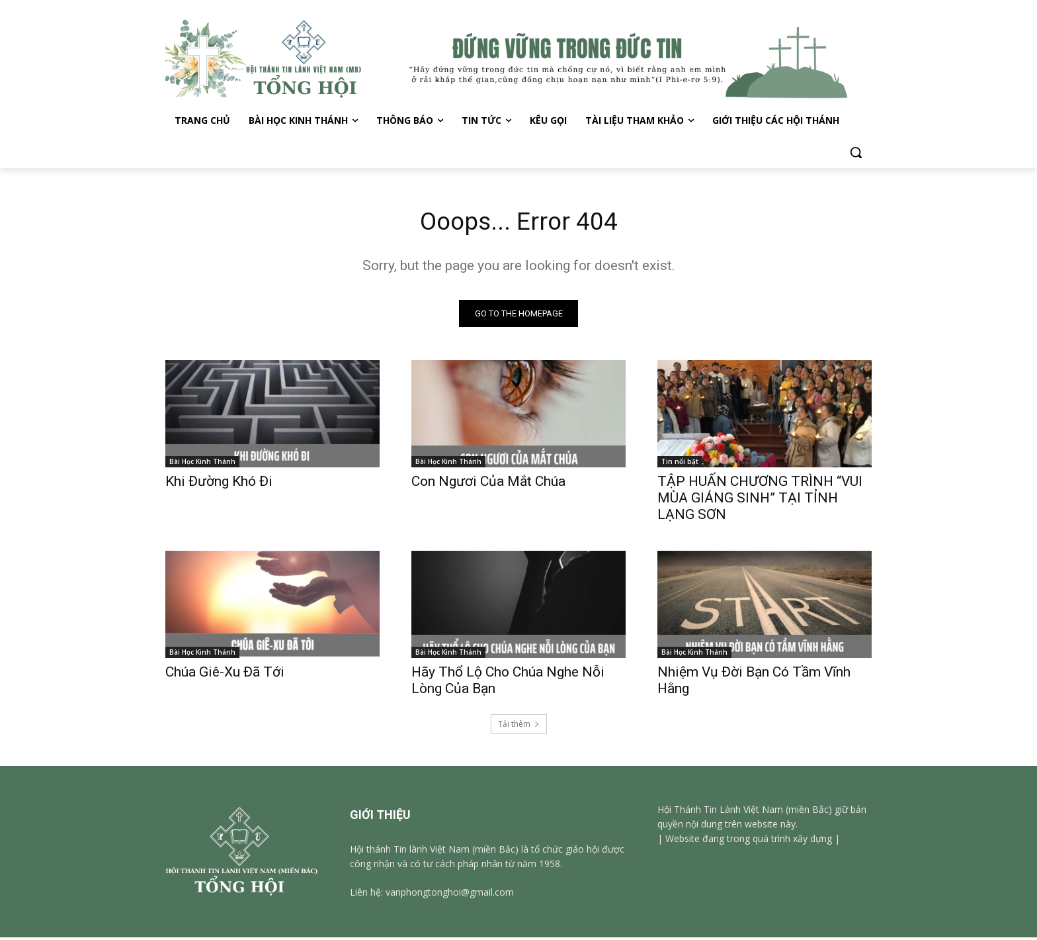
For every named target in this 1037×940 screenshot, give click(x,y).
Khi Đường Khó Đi (218, 484)
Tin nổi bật (679, 464)
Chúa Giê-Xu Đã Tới (224, 674)
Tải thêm (519, 726)
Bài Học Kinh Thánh (202, 464)
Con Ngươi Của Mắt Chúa (488, 484)
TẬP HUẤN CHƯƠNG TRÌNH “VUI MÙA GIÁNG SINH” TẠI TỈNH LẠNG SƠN (759, 500)
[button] (856, 152)
